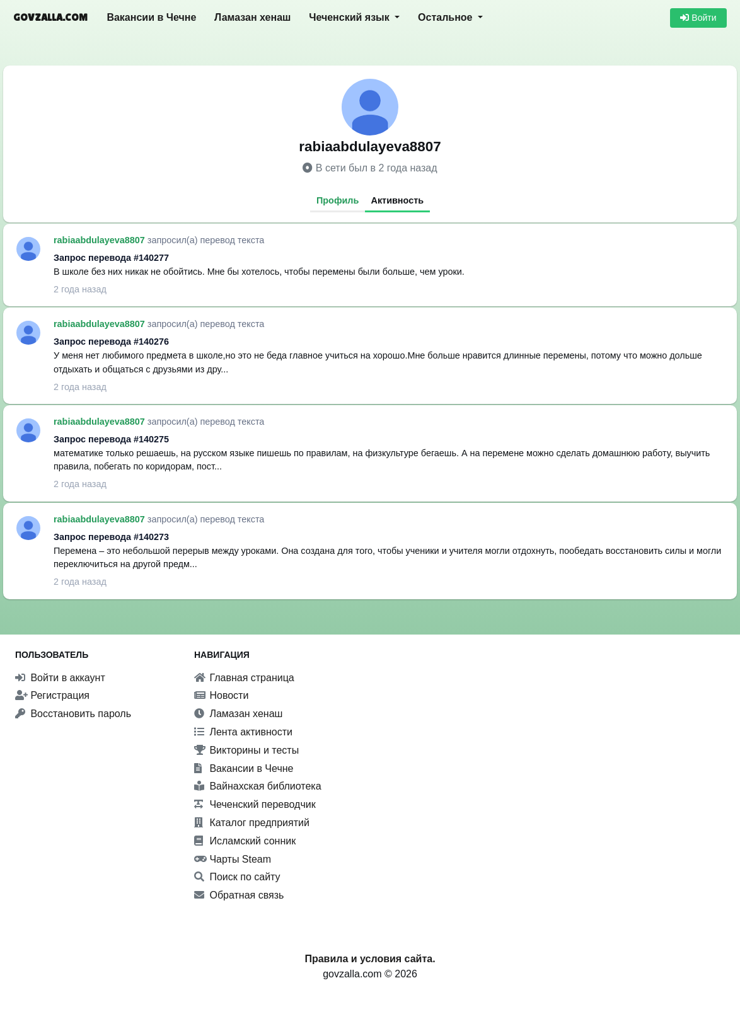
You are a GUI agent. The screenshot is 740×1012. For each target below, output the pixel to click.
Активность (397, 200)
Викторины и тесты (246, 750)
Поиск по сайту (237, 876)
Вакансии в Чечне (151, 17)
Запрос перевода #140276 (111, 341)
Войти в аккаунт (60, 677)
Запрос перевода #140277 (111, 258)
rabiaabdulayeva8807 (100, 240)
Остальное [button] (446, 17)
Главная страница (244, 677)
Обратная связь (239, 895)
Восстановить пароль (73, 713)
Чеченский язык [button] (350, 17)
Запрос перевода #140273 (111, 537)
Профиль (337, 200)
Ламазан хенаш (252, 17)
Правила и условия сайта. (369, 958)
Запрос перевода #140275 (111, 439)
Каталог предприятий (251, 822)
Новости (221, 695)
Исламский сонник (245, 841)
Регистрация (52, 695)
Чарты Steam (232, 859)
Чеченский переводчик (255, 804)
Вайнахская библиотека (257, 786)
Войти (698, 18)
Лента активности (243, 732)
